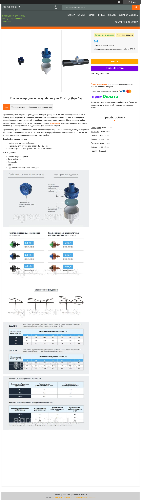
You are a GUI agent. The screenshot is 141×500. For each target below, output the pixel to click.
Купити (114, 62)
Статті (92, 15)
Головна (71, 15)
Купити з (114, 68)
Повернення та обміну (126, 22)
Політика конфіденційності (85, 497)
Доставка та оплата (128, 15)
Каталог (81, 15)
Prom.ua (84, 495)
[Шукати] (136, 7)
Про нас (101, 15)
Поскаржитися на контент (62, 497)
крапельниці (55, 123)
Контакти (111, 15)
